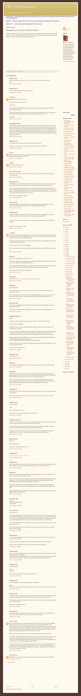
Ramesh (11, 276)
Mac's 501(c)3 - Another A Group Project (69, 215)
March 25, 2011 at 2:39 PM (15, 207)
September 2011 (69, 263)
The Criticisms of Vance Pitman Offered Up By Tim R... (70, 300)
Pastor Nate (12, 621)
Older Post (56, 686)
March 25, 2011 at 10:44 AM (15, 158)
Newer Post (8, 686)
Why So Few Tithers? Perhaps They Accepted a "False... (70, 284)
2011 (66, 255)
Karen (10, 233)
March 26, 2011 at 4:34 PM (15, 467)
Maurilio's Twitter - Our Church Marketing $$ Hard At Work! (69, 211)
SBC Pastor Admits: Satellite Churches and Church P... (70, 306)
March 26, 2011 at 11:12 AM (15, 457)
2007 (66, 368)
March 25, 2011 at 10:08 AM (15, 83)
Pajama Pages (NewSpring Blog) (68, 161)
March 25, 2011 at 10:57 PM (15, 397)
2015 (66, 246)
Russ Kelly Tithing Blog (69, 169)
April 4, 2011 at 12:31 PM (14, 589)
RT (10, 152)
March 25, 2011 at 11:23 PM (15, 415)
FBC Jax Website (68, 206)
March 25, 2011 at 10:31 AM (15, 136)
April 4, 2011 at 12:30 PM (14, 575)
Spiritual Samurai (68, 135)
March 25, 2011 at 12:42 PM (15, 197)
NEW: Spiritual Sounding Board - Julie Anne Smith (69, 122)
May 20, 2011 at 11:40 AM (15, 650)
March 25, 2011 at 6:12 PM (15, 358)
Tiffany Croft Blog (68, 201)
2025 (66, 229)
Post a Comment (11, 662)
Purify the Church (68, 165)
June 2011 (68, 269)
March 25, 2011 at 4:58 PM (15, 311)
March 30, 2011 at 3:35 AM (15, 530)
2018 (66, 240)
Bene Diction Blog (68, 172)
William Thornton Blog (69, 157)
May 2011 (68, 271)
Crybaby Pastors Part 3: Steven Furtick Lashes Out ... (70, 349)
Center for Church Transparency (68, 141)
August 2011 (68, 265)
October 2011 (69, 261)
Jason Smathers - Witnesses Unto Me (68, 144)
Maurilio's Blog (67, 208)
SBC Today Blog (67, 195)
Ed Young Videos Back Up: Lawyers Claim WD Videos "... (70, 328)
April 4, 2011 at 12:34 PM (14, 606)
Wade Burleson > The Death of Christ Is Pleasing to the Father (27, 278)
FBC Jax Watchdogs (20, 7)
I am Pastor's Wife (68, 131)
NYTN (10, 97)
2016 (66, 244)
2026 (66, 227)
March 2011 (68, 276)
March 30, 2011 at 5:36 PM (15, 546)
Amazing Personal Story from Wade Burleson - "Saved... (70, 322)
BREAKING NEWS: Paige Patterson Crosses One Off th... (70, 294)
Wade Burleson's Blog (69, 190)
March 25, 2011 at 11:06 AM (15, 177)
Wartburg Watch (67, 163)
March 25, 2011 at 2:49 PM (15, 251)
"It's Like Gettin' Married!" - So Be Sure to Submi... (70, 334)
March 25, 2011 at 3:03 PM (15, 272)
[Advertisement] (32, 674)
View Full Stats (66, 221)
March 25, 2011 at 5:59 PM (15, 349)
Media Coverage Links (69, 146)
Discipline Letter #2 (68, 179)
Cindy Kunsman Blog (69, 129)
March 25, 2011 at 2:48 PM (15, 228)
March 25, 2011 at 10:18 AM (15, 92)
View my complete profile (68, 61)
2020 (66, 235)
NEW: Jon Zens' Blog (69, 128)
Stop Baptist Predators (69, 202)
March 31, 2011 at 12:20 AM (15, 559)
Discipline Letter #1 (68, 178)
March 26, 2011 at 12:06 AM (15, 448)
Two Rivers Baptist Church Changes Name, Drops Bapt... (70, 343)
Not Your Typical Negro (69, 133)
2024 (66, 231)
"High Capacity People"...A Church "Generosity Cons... (70, 279)
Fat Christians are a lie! (14, 356)
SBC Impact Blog (68, 199)
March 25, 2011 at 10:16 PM (15, 367)
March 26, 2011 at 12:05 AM (15, 434)
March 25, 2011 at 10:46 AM (15, 167)
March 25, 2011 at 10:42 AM (15, 148)
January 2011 (69, 359)
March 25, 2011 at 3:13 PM (15, 280)
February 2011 (69, 357)
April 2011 (68, 273)
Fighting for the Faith (68, 167)
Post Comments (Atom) (17, 689)
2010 (66, 362)
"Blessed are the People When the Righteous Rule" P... (70, 311)
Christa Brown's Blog (68, 204)
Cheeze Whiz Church (68, 170)
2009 (66, 364)
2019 (66, 238)
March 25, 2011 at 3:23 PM (15, 298)
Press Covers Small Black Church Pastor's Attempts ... (70, 316)
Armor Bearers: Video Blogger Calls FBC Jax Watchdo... (70, 338)
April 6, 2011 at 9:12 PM (14, 616)
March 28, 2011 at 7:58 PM (15, 494)
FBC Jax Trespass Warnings (68, 182)
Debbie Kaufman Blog (69, 159)
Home (32, 686)
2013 (66, 250)
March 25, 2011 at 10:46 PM (15, 384)
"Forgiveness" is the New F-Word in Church (70, 289)
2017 (66, 242)
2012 (66, 253)
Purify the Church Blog (69, 176)
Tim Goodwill (12, 510)
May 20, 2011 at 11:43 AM (15, 659)
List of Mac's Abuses (68, 174)
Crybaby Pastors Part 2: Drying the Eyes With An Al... (70, 353)
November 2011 (69, 259)
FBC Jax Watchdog (13, 171)
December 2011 (69, 256)
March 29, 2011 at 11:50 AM (15, 505)
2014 (66, 248)
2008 (66, 366)
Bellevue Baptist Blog (69, 197)
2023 (66, 233)
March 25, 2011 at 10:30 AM (15, 118)
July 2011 (68, 267)
